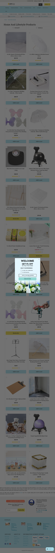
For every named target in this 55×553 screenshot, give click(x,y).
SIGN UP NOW (27, 279)
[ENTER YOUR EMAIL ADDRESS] (27, 275)
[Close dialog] (39, 259)
